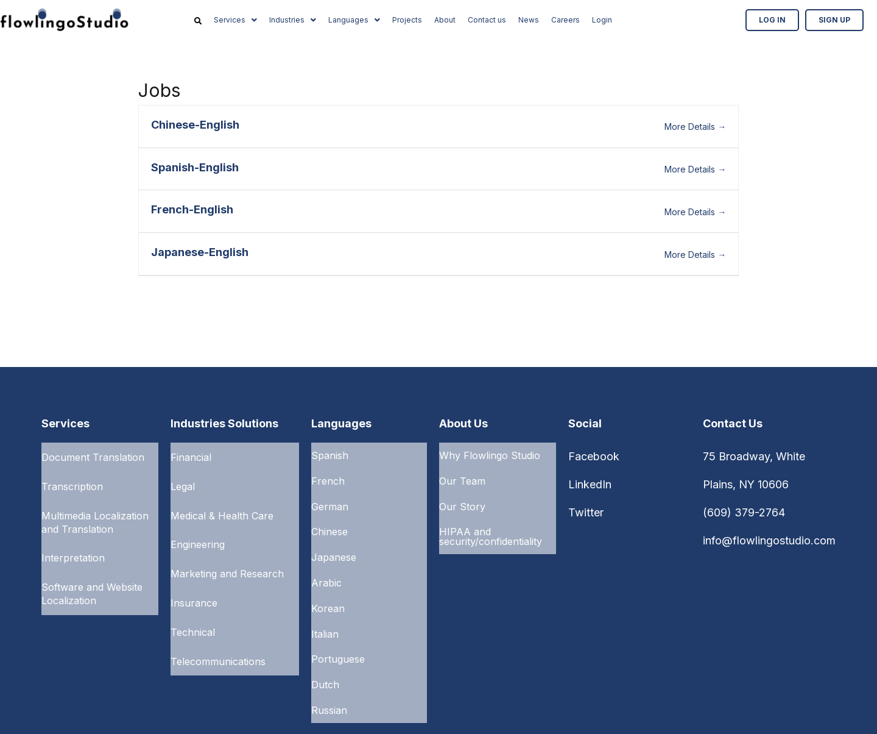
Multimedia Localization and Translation (95, 513)
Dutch (325, 651)
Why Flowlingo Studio (489, 453)
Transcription (72, 481)
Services (235, 19)
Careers (565, 19)
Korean (328, 585)
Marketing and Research (227, 558)
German (329, 497)
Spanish (329, 453)
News (528, 19)
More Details (695, 126)
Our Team (462, 475)
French (328, 475)
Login (602, 19)
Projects (407, 19)
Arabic (326, 563)
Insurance (194, 583)
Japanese (333, 541)
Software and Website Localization (92, 578)
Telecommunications (218, 635)
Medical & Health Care (222, 507)
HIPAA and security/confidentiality (490, 524)
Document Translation (92, 455)
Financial (191, 455)
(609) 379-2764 (744, 512)
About (445, 19)
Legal (183, 481)
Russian (329, 673)
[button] (235, 20)
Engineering (198, 532)
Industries (292, 19)
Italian (325, 607)
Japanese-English (199, 252)
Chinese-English (195, 124)
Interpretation (73, 546)
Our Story (462, 497)
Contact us (487, 19)
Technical (193, 609)
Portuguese (338, 629)
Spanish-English (195, 167)
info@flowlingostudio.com (769, 540)
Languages (354, 19)
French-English (192, 209)
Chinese (329, 519)
